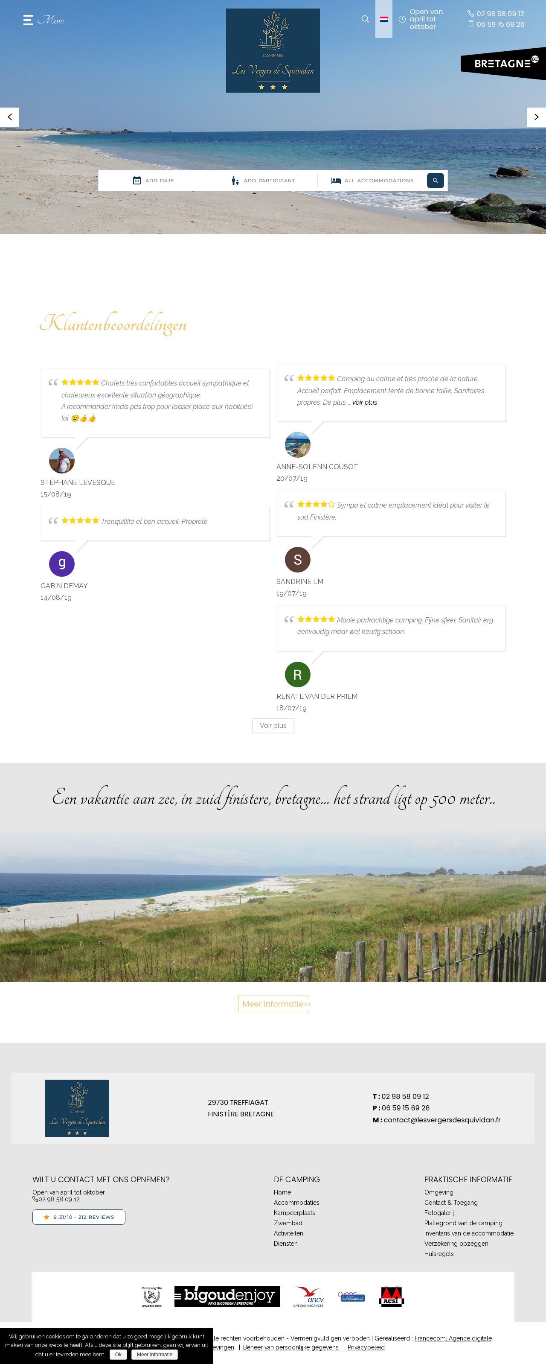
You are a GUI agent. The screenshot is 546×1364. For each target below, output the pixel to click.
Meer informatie (273, 1004)
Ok (118, 1355)
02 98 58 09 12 (405, 1096)
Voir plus (364, 402)
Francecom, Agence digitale (453, 1338)
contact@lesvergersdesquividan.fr (442, 1120)
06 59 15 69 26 (406, 1108)
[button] (43, 19)
